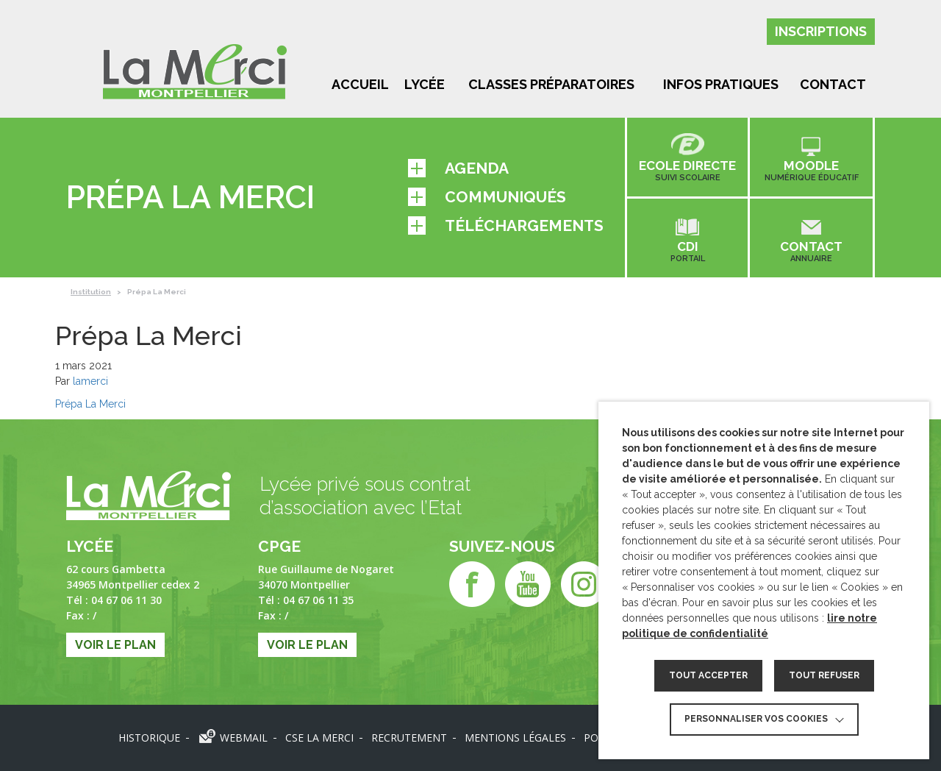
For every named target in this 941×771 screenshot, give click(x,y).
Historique (149, 738)
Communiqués (487, 197)
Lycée (424, 84)
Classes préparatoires (551, 84)
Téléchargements (506, 225)
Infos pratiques (721, 84)
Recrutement (409, 738)
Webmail (244, 738)
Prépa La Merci (90, 404)
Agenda (458, 168)
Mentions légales (515, 738)
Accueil (360, 84)
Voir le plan (115, 645)
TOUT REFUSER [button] (824, 675)
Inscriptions (821, 31)
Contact (833, 84)
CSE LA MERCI (319, 738)
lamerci (90, 381)
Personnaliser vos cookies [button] (756, 719)
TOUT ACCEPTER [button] (708, 675)
